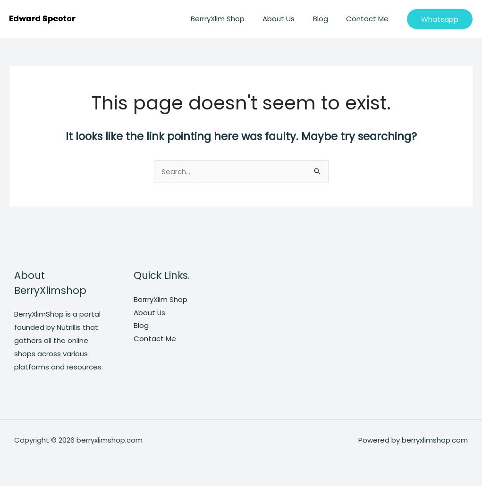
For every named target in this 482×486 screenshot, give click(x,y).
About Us (288, 19)
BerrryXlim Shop (231, 19)
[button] (440, 19)
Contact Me (369, 19)
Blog (326, 19)
